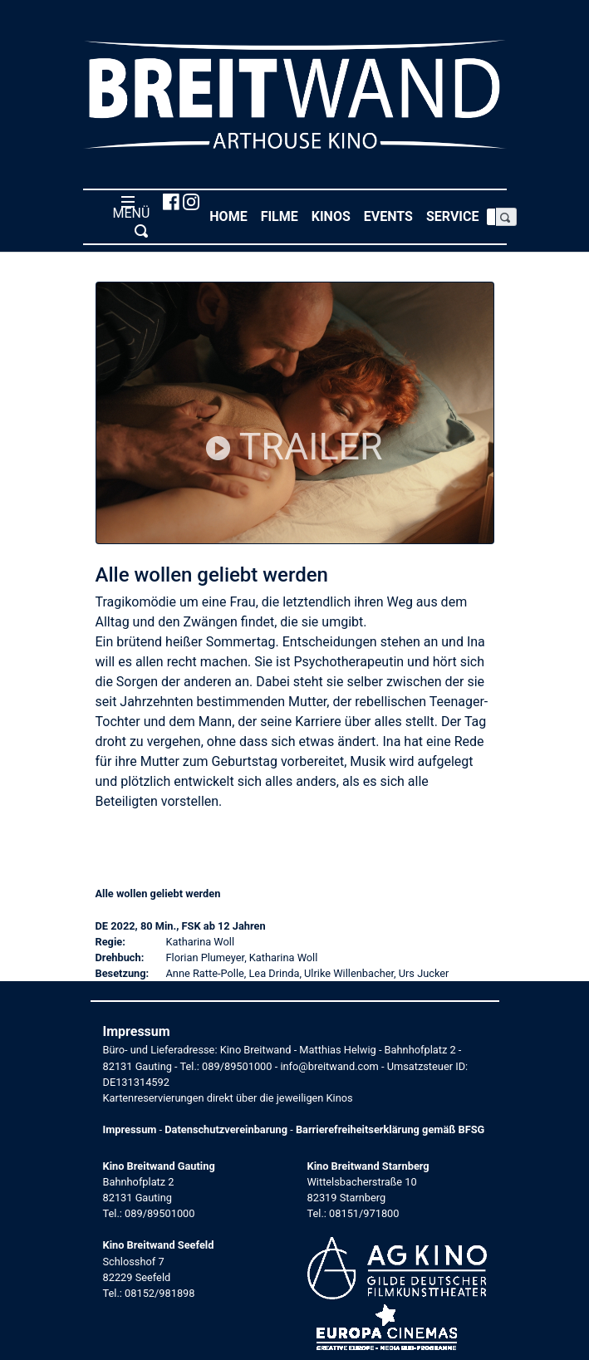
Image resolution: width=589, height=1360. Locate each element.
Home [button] (231, 215)
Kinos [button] (334, 215)
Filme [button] (283, 215)
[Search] (491, 217)
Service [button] (456, 215)
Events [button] (392, 215)
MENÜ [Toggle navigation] (128, 216)
